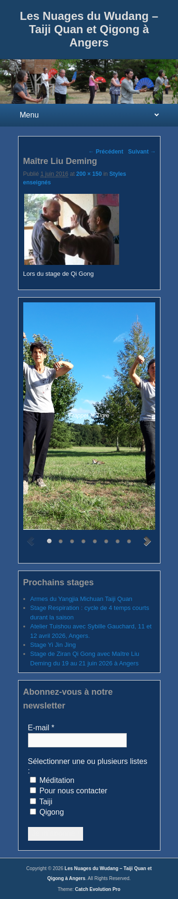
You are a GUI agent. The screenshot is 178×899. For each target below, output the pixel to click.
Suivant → (142, 151)
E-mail (41, 728)
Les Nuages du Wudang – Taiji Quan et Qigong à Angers (89, 29)
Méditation (52, 780)
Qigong (47, 812)
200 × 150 (89, 174)
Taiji (41, 802)
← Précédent (105, 151)
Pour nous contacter (69, 791)
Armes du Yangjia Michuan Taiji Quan (81, 598)
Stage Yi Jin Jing (53, 644)
